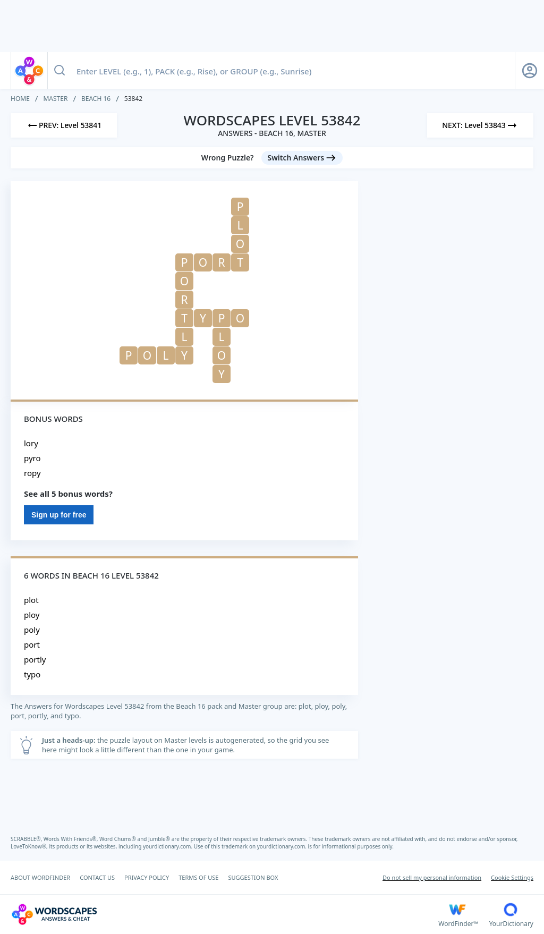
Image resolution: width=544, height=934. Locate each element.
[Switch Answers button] (302, 158)
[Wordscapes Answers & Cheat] (224, 914)
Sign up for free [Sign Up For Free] (58, 515)
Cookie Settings (512, 877)
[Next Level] (480, 125)
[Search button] (59, 70)
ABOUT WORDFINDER (40, 877)
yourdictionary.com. (168, 846)
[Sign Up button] (529, 70)
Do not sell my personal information (431, 877)
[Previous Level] (64, 125)
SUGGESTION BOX (253, 877)
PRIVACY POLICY (146, 877)
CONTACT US (97, 877)
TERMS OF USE (198, 877)
